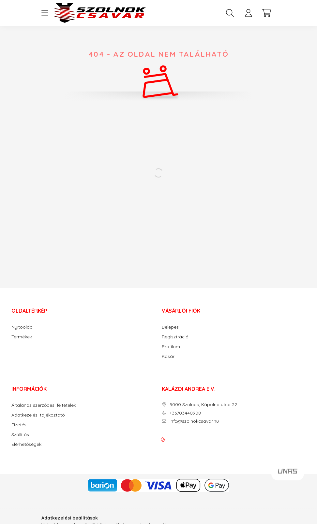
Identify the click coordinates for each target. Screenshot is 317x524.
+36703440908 (185, 413)
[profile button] (248, 13)
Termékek (21, 337)
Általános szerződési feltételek (43, 405)
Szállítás (20, 434)
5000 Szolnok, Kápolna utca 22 (203, 404)
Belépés (170, 327)
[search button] (229, 13)
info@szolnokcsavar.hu (194, 421)
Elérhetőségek (26, 444)
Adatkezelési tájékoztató (38, 415)
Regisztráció (175, 337)
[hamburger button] (44, 13)
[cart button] (266, 13)
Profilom (171, 346)
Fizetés (18, 425)
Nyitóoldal (22, 327)
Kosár (168, 356)
